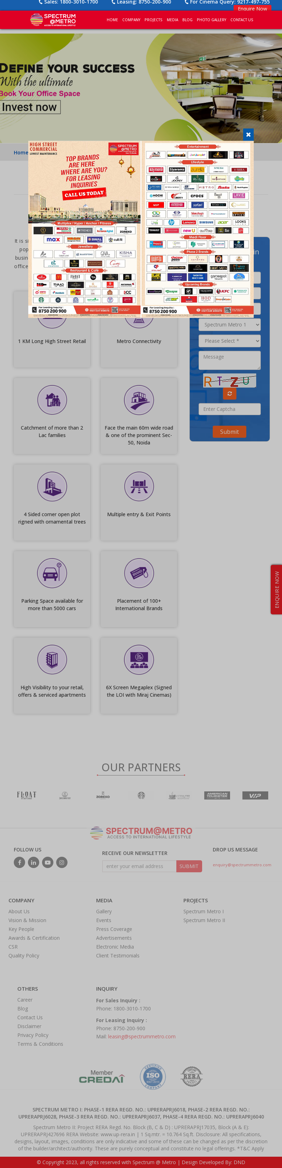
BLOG (187, 19)
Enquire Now (252, 8)
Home (112, 19)
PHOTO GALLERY (211, 19)
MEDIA (172, 19)
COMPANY (131, 19)
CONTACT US (241, 19)
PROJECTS (154, 19)
